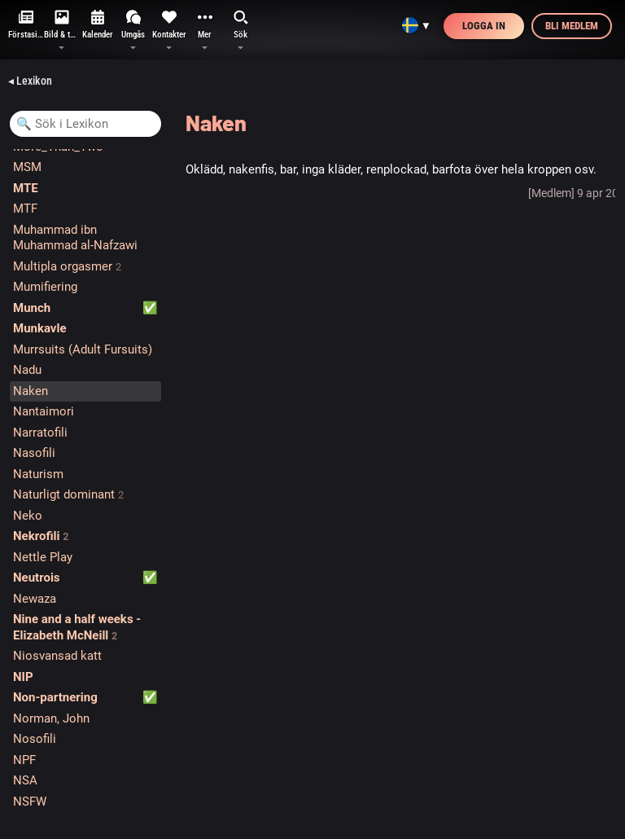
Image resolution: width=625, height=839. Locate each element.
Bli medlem (571, 26)
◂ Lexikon (30, 80)
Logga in (483, 26)
